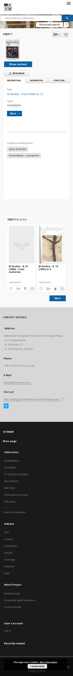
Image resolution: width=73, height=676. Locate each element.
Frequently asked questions (19, 600)
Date (7, 573)
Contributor (11, 546)
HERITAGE (9, 488)
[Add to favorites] (66, 34)
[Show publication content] (55, 288)
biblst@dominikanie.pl (17, 382)
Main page (10, 441)
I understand (37, 666)
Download (15, 73)
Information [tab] (36, 80)
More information (48, 662)
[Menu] (68, 3)
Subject (8, 552)
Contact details (12, 607)
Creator (8, 539)
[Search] (67, 18)
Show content (18, 64)
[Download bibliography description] (17, 288)
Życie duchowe (17, 149)
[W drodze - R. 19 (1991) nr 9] (51, 244)
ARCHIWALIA (11, 481)
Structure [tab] (59, 80)
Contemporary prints (16, 494)
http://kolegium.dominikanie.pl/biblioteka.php (32, 399)
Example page (12, 593)
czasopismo (14, 105)
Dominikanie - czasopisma (24, 155)
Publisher (9, 566)
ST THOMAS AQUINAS (16, 474)
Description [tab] (14, 80)
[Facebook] (6, 406)
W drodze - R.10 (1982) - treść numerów (18, 269)
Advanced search (49, 24)
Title (6, 532)
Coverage (9, 559)
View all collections (14, 512)
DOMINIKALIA (11, 460)
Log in (7, 630)
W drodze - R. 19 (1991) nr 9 (48, 268)
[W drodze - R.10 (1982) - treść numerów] (21, 244)
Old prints (10, 501)
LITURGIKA (10, 467)
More (58, 298)
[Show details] (31, 288)
